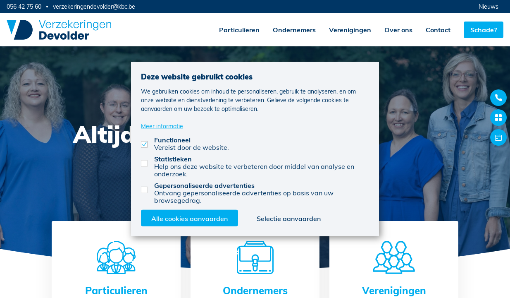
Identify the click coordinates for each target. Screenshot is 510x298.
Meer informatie (162, 126)
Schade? (483, 29)
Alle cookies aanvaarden (189, 218)
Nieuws (488, 6)
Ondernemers (294, 29)
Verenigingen (350, 29)
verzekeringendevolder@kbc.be (94, 6)
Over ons (398, 29)
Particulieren (239, 29)
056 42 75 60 (24, 6)
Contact (438, 29)
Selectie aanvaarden (289, 218)
